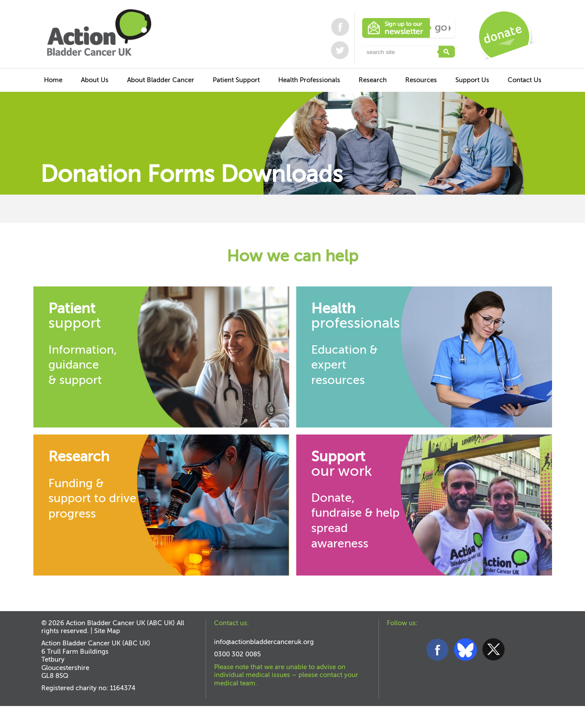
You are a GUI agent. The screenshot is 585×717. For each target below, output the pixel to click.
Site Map (107, 631)
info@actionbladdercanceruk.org (264, 642)
